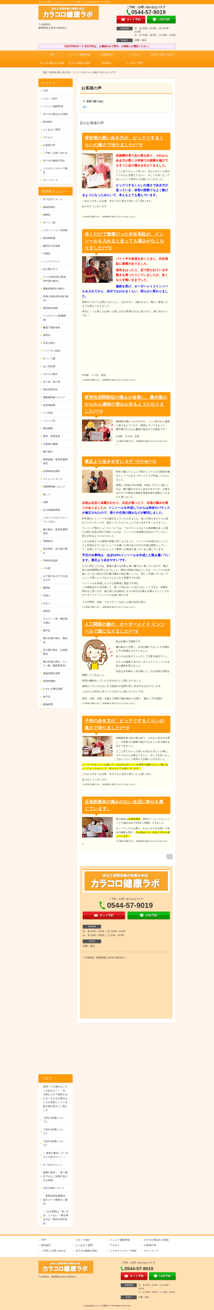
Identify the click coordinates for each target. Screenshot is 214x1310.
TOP (52, 54)
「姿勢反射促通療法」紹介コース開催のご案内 (55, 1199)
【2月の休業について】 (53, 1143)
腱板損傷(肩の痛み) (53, 288)
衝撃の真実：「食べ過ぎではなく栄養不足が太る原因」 (55, 1176)
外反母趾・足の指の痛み (55, 550)
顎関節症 (48, 541)
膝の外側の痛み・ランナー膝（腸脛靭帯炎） (55, 663)
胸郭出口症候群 (51, 246)
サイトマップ (50, 180)
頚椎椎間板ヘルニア (54, 486)
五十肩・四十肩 (51, 382)
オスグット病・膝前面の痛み (55, 620)
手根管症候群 (50, 560)
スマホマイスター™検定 (55, 170)
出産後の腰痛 (50, 444)
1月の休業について (53, 1188)
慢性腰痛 (48, 428)
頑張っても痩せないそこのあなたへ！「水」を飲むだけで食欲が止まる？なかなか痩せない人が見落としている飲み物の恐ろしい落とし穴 (55, 1098)
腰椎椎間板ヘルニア (54, 397)
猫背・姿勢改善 (51, 436)
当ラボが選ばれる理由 (52, 63)
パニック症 (49, 420)
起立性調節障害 (51, 510)
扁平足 (46, 630)
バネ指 (46, 568)
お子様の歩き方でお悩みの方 (55, 578)
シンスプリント (51, 261)
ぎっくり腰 (49, 358)
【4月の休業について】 (53, 1120)
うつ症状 (48, 413)
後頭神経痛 (49, 238)
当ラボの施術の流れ (80, 63)
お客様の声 (107, 54)
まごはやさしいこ (53, 1164)
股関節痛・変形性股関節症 (55, 461)
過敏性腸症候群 (51, 673)
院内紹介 (107, 63)
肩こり (46, 494)
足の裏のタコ (50, 269)
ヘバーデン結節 (51, 350)
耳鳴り (46, 595)
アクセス (134, 54)
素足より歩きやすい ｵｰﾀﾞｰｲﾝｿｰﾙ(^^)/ (120, 461)
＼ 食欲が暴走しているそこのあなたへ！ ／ (55, 1155)
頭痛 (45, 502)
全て (85, 107)
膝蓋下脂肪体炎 (51, 327)
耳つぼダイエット (53, 199)
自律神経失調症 (51, 471)
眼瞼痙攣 (48, 704)
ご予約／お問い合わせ (162, 54)
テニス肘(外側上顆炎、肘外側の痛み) (55, 279)
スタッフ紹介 (50, 98)
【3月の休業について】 (53, 1131)
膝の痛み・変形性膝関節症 (55, 531)
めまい (46, 603)
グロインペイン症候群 (55, 230)
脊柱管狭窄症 (50, 389)
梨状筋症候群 (50, 308)
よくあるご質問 (134, 63)
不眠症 (46, 253)
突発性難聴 (49, 681)
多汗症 (46, 696)
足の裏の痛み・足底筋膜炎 (55, 652)
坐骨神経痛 (49, 405)
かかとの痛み (50, 374)
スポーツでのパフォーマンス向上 (55, 519)
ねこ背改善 (49, 366)
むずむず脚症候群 (53, 689)
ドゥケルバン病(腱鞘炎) (54, 317)
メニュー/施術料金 (79, 54)
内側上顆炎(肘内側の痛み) (55, 298)
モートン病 (49, 222)
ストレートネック (53, 479)
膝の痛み (48, 451)
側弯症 (46, 335)
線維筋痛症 (49, 207)
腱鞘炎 (46, 587)
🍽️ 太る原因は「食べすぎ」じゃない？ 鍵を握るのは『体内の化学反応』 (56, 1217)
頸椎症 (46, 214)
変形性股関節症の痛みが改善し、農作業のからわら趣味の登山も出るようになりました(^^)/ (126, 404)
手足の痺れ (49, 343)
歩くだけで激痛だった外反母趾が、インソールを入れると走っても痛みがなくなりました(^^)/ (124, 241)
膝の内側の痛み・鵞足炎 (55, 640)
